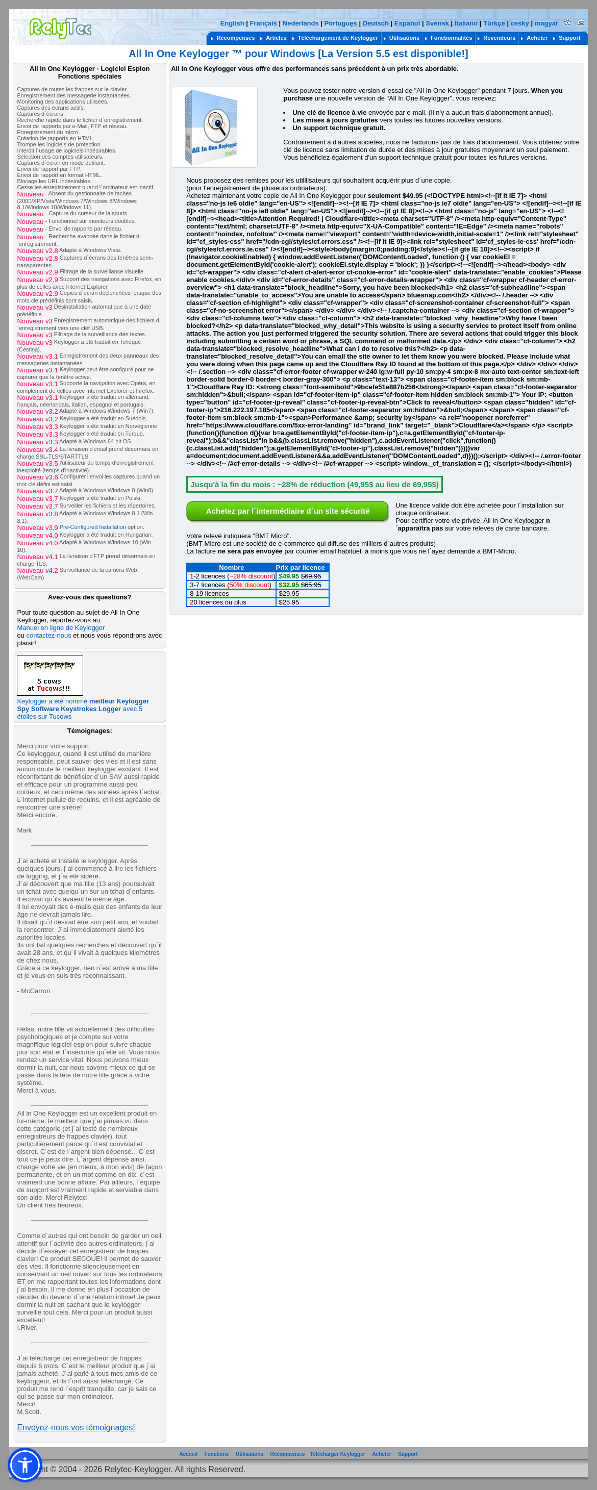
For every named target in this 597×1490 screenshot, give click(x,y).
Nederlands (301, 23)
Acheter (381, 1454)
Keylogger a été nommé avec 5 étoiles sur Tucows (83, 705)
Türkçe (494, 23)
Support (407, 1454)
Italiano (466, 23)
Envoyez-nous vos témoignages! (76, 1427)
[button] (25, 1465)
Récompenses (287, 1454)
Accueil (188, 1454)
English (232, 23)
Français (263, 23)
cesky (520, 23)
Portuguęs (341, 23)
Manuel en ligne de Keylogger (61, 628)
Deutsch (376, 23)
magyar (546, 23)
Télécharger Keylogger (337, 1454)
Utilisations (249, 1454)
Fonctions (217, 1454)
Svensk (437, 23)
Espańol (407, 23)
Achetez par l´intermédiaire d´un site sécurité (288, 511)
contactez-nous (48, 635)
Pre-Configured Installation (93, 527)
